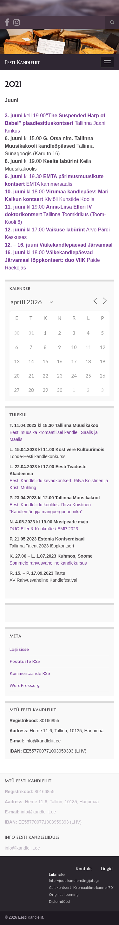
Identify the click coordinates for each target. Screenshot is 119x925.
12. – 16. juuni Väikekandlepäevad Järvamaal (59, 245)
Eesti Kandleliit (22, 62)
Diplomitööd (59, 901)
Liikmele (57, 874)
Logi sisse (19, 649)
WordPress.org (25, 685)
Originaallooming (63, 894)
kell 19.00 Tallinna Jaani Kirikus (55, 123)
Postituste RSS (25, 661)
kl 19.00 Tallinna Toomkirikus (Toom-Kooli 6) (55, 214)
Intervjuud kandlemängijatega (74, 880)
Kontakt (84, 868)
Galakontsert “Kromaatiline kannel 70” (81, 887)
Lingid (107, 868)
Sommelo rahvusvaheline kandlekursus (48, 563)
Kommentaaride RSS (30, 673)
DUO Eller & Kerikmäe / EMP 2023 (44, 528)
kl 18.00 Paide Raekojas (52, 260)
